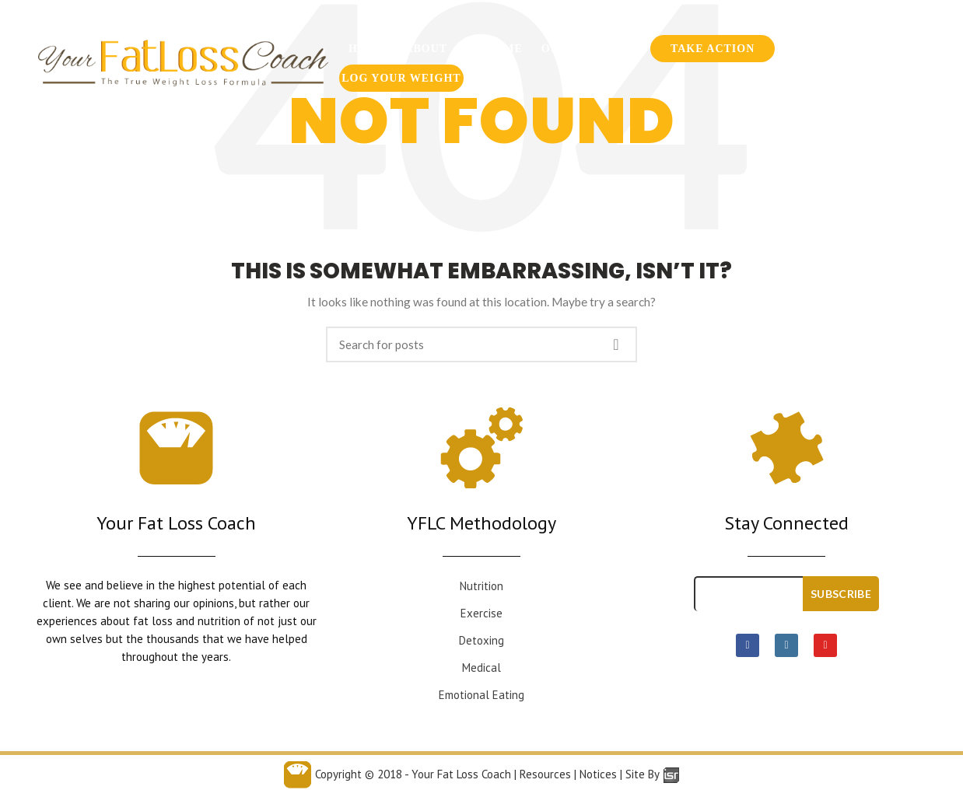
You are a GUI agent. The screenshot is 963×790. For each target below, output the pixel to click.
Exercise (481, 613)
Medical (481, 667)
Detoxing (481, 640)
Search (616, 344)
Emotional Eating (481, 694)
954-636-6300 (706, 19)
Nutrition (481, 586)
